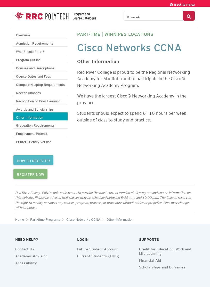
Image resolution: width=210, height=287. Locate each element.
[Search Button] (189, 16)
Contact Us (24, 248)
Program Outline (28, 59)
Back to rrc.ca (182, 4)
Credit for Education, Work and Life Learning (165, 250)
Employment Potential (32, 133)
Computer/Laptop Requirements (40, 84)
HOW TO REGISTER (33, 160)
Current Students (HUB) (98, 255)
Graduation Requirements (35, 125)
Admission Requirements (34, 43)
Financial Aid (150, 259)
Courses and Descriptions (35, 67)
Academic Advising (31, 255)
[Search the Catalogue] (153, 16)
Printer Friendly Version (33, 141)
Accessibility (26, 262)
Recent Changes (28, 92)
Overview (23, 34)
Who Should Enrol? (30, 51)
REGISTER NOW (30, 174)
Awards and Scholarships (34, 109)
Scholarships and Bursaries (162, 266)
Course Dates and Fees (33, 76)
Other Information (29, 117)
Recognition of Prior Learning (38, 100)
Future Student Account (97, 248)
